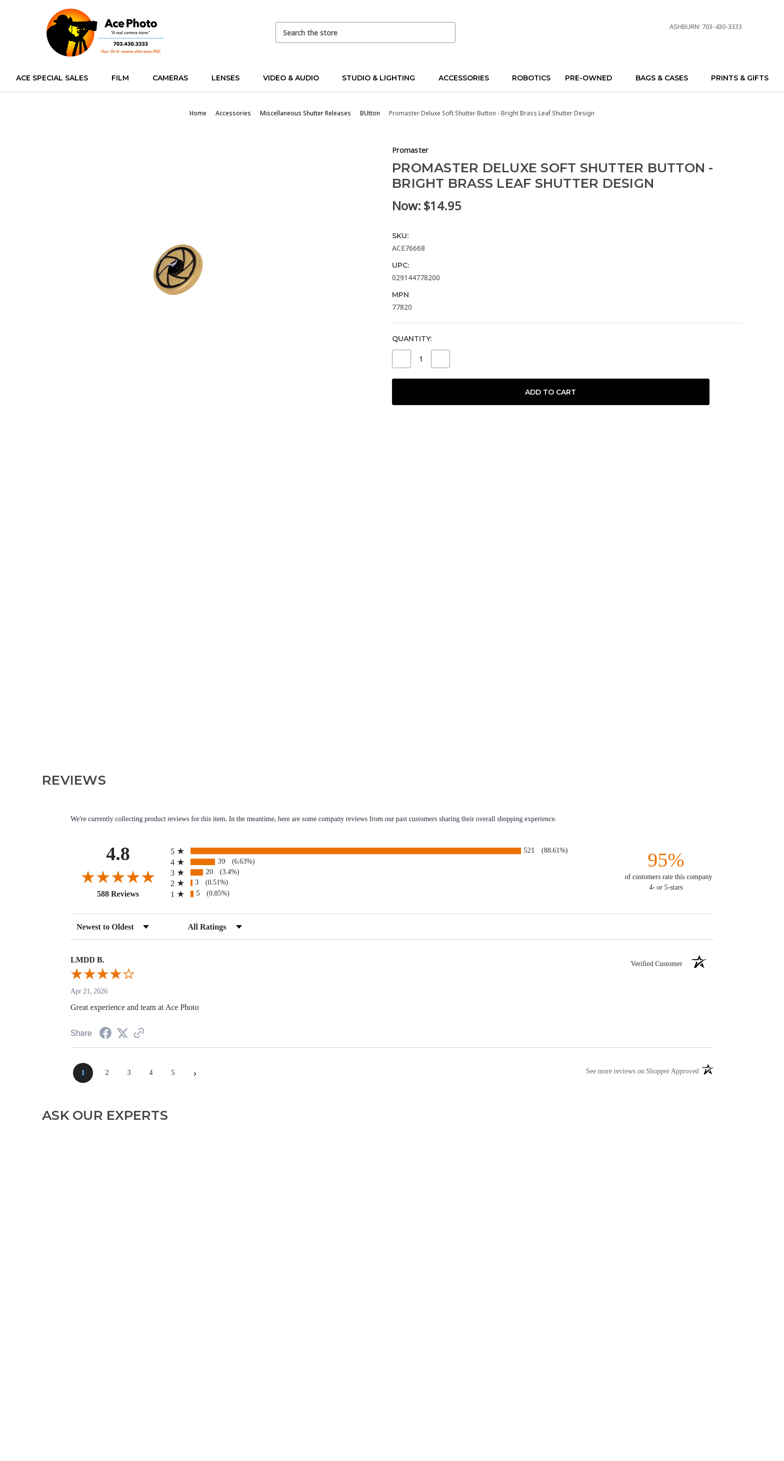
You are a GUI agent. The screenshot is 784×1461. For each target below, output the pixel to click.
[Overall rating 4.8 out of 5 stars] (118, 876)
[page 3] (129, 1073)
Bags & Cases (666, 77)
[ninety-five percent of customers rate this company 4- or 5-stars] (666, 870)
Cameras (174, 77)
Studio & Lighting (383, 77)
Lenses (230, 77)
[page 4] (151, 1073)
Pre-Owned (592, 77)
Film (125, 77)
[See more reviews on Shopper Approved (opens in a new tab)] (139, 1034)
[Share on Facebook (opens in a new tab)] (106, 1034)
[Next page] (195, 1073)
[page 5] (173, 1073)
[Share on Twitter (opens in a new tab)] (122, 1033)
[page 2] (107, 1073)
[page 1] (83, 1073)
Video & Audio (295, 77)
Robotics (531, 77)
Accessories (468, 77)
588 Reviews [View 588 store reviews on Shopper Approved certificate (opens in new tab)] (131, 893)
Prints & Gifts (739, 77)
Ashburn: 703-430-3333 (706, 26)
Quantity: (412, 338)
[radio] (392, 851)
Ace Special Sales (56, 77)
